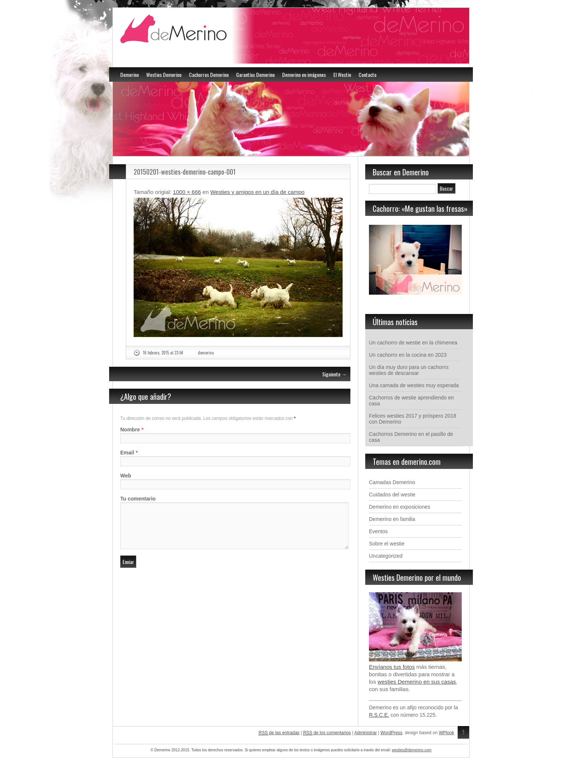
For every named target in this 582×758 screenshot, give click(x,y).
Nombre (130, 430)
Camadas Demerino (392, 482)
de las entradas (279, 733)
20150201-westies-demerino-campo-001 (185, 171)
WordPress (391, 732)
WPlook (446, 732)
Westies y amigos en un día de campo (257, 192)
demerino (206, 353)
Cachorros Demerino (209, 74)
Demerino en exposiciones (399, 507)
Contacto (367, 74)
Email (127, 453)
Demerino (129, 74)
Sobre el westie (387, 544)
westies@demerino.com (411, 750)
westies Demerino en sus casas (416, 681)
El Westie (342, 74)
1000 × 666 (187, 192)
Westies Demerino (164, 74)
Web (125, 476)
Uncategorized (385, 556)
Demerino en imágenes (304, 74)
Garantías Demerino (255, 74)
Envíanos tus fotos (392, 667)
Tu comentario (138, 499)
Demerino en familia (392, 519)
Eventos (378, 531)
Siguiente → (334, 374)
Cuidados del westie (392, 495)
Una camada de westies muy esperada (414, 385)
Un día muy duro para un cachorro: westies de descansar (409, 370)
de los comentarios (327, 733)
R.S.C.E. (379, 715)
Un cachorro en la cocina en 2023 (408, 355)
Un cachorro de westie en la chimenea (413, 343)
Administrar (365, 732)
